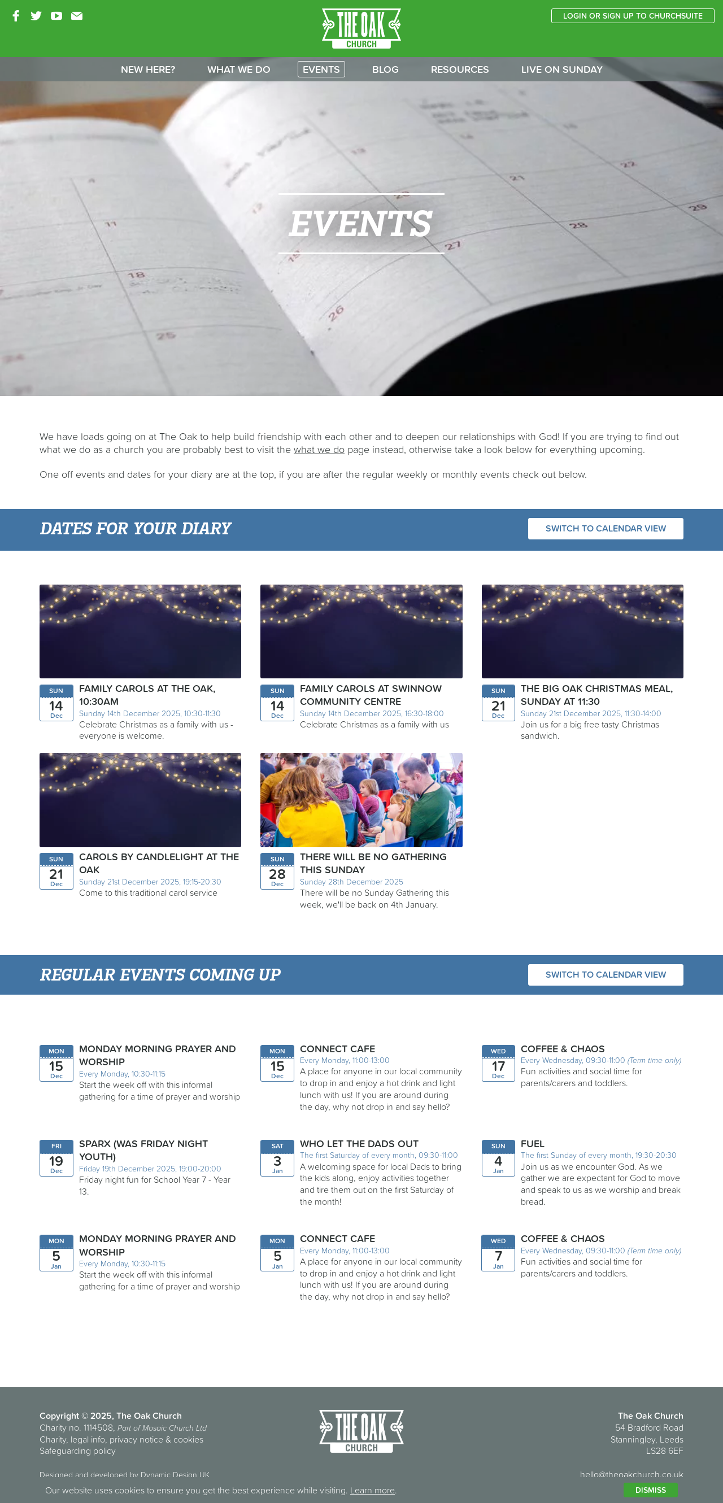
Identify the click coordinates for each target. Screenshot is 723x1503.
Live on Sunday (562, 69)
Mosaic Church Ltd (174, 1428)
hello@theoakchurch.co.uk (631, 1474)
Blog (385, 69)
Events (321, 69)
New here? (148, 69)
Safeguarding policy (78, 1450)
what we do (319, 449)
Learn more (372, 1490)
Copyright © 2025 (76, 1415)
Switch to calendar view (606, 528)
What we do (239, 69)
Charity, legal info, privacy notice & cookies (121, 1439)
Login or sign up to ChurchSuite (633, 15)
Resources (460, 69)
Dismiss (650, 1490)
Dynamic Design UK (175, 1474)
